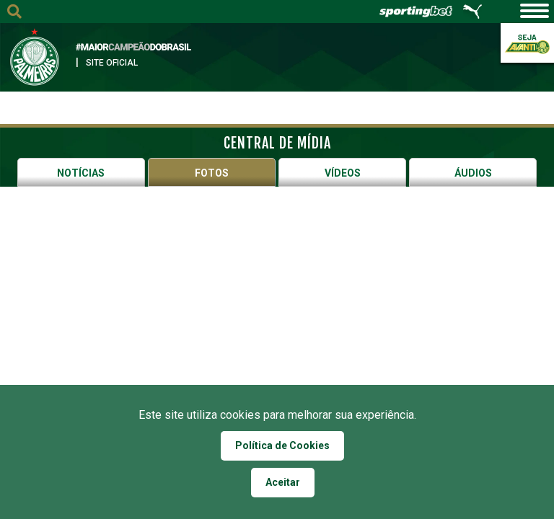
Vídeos (343, 173)
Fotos (212, 173)
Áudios (473, 173)
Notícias (81, 173)
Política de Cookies (282, 445)
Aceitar (282, 482)
